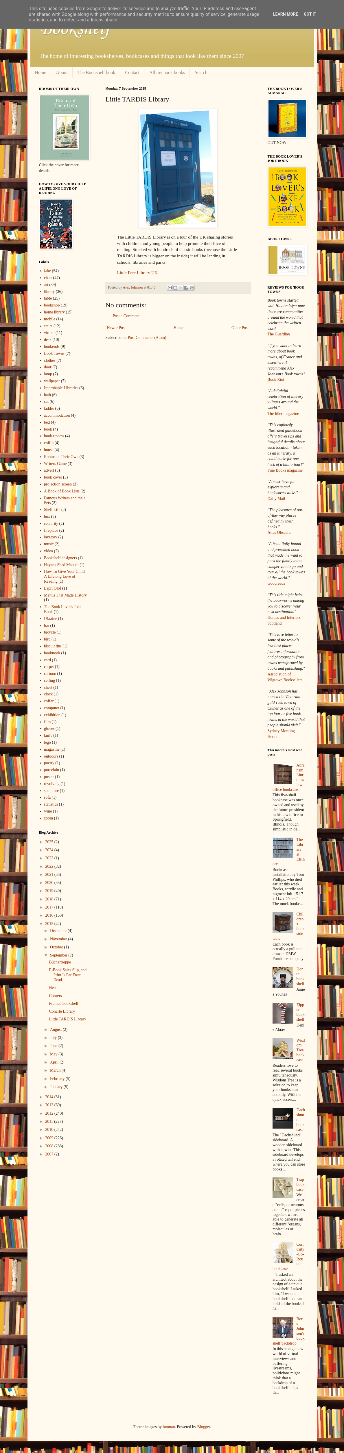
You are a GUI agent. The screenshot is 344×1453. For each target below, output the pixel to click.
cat (46, 401)
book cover (53, 477)
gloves (49, 728)
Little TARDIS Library (67, 1019)
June (54, 1046)
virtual (49, 333)
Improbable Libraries (61, 388)
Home (40, 72)
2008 (49, 1146)
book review (54, 436)
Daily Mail (276, 498)
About (62, 72)
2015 (49, 924)
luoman (169, 1427)
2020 (49, 882)
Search (201, 72)
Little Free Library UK (137, 272)
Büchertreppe (60, 962)
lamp (48, 374)
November (59, 939)
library (49, 291)
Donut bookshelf (301, 976)
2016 (49, 915)
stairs (48, 326)
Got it (310, 14)
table (48, 298)
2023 (49, 858)
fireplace (51, 530)
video (48, 551)
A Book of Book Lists (62, 491)
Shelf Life (52, 509)
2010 (49, 1129)
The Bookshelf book (96, 72)
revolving (52, 784)
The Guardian (279, 334)
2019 (49, 891)
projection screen (58, 484)
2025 (49, 842)
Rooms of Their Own (61, 457)
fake (47, 271)
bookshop (52, 305)
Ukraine (50, 618)
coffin (49, 443)
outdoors (51, 756)
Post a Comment (126, 316)
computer (51, 708)
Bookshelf (74, 29)
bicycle (50, 632)
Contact (132, 72)
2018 (49, 899)
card (47, 660)
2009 (49, 1138)
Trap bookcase (301, 1184)
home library (54, 312)
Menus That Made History (65, 595)
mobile (49, 319)
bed (47, 422)
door (47, 367)
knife (48, 735)
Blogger (203, 1427)
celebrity (51, 523)
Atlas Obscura (279, 532)
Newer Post (116, 328)
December (59, 930)
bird (47, 639)
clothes (50, 360)
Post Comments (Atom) (147, 337)
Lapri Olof (52, 588)
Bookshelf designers (60, 558)
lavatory (50, 537)
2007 (49, 1154)
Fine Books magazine (285, 470)
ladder (49, 408)
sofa (47, 797)
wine (48, 811)
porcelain (51, 770)
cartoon (50, 673)
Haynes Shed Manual (61, 565)
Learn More (285, 14)
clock (48, 694)
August (56, 1029)
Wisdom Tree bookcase (301, 1050)
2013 (49, 1105)
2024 (49, 850)
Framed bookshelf (63, 1003)
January (57, 1087)
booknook (52, 653)
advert (49, 470)
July (54, 1037)
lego (47, 742)
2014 (49, 1097)
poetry (49, 763)
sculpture (51, 791)
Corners (55, 996)
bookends (52, 346)
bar (46, 625)
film (47, 722)
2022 (49, 866)
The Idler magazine (283, 413)
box (47, 516)
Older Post (240, 328)
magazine (52, 749)
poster (49, 777)
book (48, 429)
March (56, 1070)
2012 (49, 1113)
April (55, 1062)
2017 (49, 907)
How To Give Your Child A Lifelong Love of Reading (64, 576)
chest (48, 687)
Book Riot (276, 379)
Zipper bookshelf (301, 1012)
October (57, 947)
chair (48, 278)
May (54, 1054)
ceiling (49, 680)
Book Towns (54, 353)
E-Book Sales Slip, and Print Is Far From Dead (68, 975)
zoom (48, 818)
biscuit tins (53, 646)
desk (47, 339)
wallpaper (52, 381)
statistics (51, 804)
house (49, 450)
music (49, 544)
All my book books (167, 72)
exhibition (52, 715)
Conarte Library (62, 1011)
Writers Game (55, 463)
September (59, 955)
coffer (49, 701)
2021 (49, 874)
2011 (49, 1121)
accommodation (57, 415)
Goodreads (276, 583)
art (46, 285)
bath (47, 395)
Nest (52, 987)
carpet (49, 666)
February (58, 1079)
